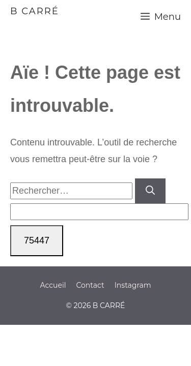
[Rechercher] (150, 190)
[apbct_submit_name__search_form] (36, 240)
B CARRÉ (34, 11)
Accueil (53, 285)
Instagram (133, 285)
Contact (90, 285)
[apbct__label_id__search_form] (99, 211)
